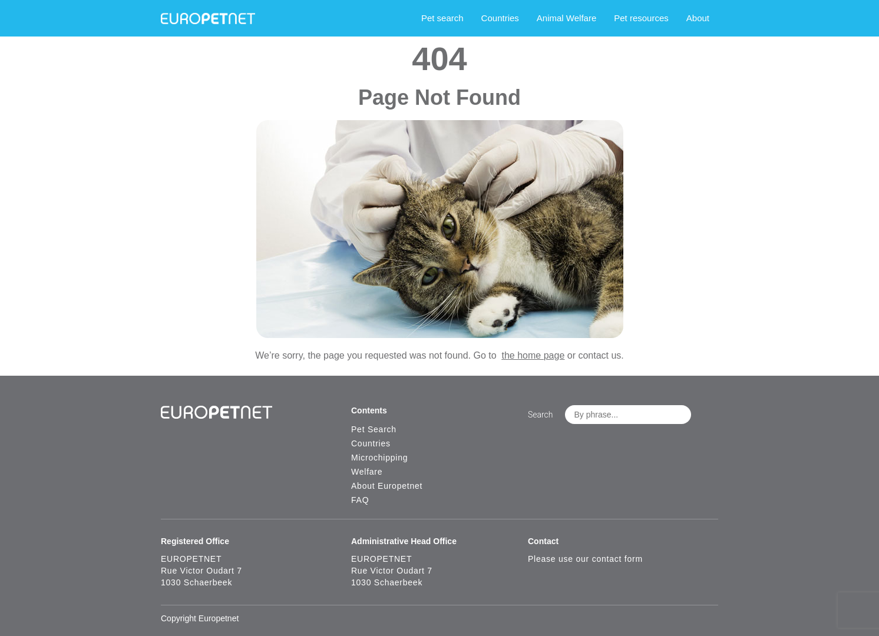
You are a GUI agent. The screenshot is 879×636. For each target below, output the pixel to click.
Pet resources (641, 18)
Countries (500, 18)
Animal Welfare (566, 18)
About (697, 18)
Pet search (442, 18)
